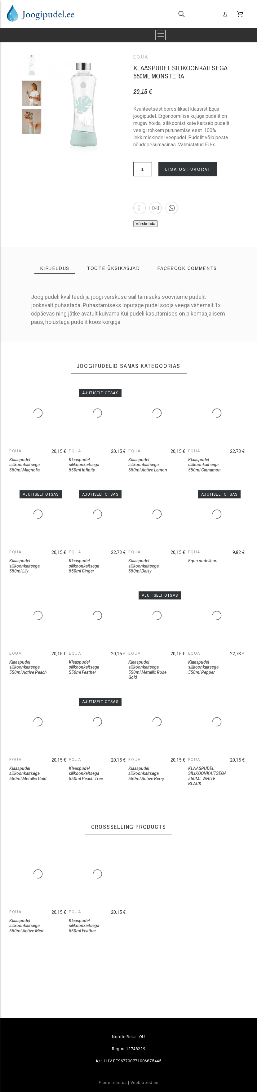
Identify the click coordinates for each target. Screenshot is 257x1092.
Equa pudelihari (202, 560)
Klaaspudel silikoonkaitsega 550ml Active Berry (146, 773)
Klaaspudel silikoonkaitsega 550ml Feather (84, 667)
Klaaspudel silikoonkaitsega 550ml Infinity (84, 464)
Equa (141, 57)
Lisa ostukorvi (187, 169)
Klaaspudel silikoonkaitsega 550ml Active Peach (28, 667)
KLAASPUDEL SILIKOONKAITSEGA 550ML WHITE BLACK (207, 776)
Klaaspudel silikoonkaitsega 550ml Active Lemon (147, 464)
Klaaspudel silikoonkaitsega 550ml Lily (24, 565)
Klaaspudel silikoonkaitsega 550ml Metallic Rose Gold (147, 670)
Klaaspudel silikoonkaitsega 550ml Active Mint (26, 925)
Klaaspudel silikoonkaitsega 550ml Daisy (143, 565)
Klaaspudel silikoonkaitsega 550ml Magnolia (24, 464)
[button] (139, 208)
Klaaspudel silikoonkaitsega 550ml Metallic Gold (28, 773)
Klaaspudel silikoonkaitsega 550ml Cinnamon (204, 464)
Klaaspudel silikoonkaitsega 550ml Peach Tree (86, 773)
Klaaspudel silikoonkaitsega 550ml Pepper (203, 667)
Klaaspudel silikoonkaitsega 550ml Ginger (84, 565)
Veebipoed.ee (144, 1082)
